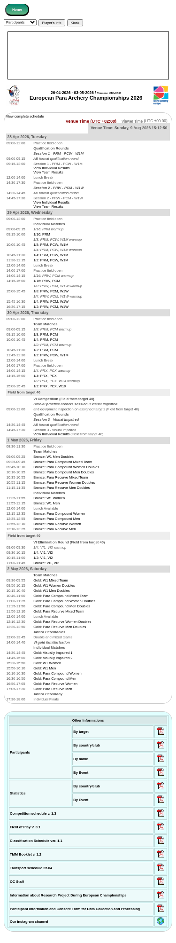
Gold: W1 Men (44, 668)
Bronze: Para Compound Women (59, 513)
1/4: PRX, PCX (45, 376)
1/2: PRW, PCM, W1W (51, 307)
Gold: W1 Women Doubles (54, 585)
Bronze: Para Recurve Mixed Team (60, 477)
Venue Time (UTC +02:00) (91, 120)
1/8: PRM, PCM (45, 334)
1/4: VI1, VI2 (43, 552)
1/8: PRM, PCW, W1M (50, 245)
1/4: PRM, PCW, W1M (50, 255)
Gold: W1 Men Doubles (51, 591)
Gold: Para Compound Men (54, 678)
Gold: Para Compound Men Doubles (61, 606)
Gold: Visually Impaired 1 (52, 653)
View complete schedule (25, 116)
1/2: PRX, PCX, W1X (49, 386)
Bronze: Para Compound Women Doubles (66, 467)
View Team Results (48, 172)
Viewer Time (145, 121)
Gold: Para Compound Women (57, 673)
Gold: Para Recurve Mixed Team (58, 611)
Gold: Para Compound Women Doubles (64, 601)
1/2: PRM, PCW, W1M (50, 260)
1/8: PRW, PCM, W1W (51, 291)
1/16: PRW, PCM (46, 281)
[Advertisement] (88, 55)
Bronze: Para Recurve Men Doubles (61, 488)
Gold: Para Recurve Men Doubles (59, 627)
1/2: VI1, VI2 (43, 558)
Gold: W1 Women (47, 663)
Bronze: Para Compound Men (56, 519)
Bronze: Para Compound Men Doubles (63, 472)
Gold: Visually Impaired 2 (52, 658)
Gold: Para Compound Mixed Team (60, 596)
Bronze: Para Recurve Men (54, 529)
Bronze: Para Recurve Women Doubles (64, 482)
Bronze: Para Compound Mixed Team (62, 462)
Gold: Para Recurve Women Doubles (62, 622)
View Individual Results (51, 168)
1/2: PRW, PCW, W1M (50, 355)
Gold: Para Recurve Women (55, 684)
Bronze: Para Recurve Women (57, 524)
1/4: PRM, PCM (45, 340)
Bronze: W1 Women (49, 498)
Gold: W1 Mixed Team (50, 580)
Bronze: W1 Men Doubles (53, 457)
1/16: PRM (41, 234)
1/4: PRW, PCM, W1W (51, 301)
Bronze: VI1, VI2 (46, 563)
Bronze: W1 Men (46, 503)
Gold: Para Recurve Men (52, 689)
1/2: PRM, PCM (45, 350)
